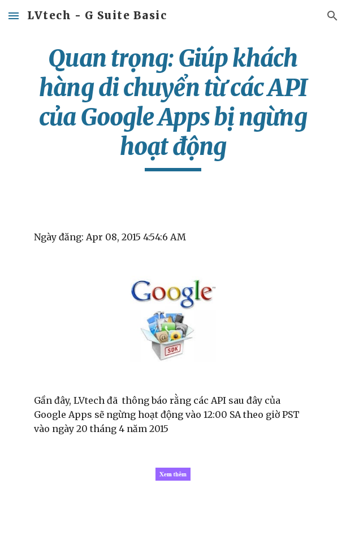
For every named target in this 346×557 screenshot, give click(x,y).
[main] (172, 107)
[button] (13, 15)
